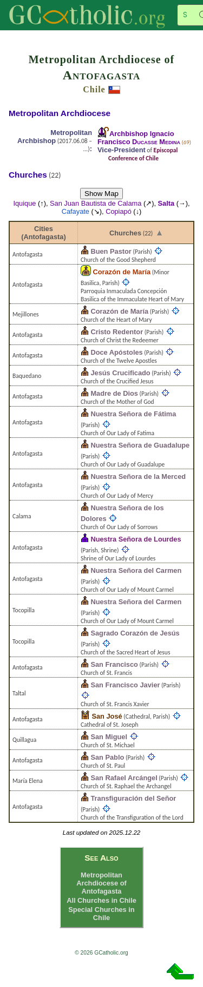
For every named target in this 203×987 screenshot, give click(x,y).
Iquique (24, 203)
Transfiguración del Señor (133, 798)
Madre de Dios (113, 393)
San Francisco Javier (125, 685)
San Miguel (108, 737)
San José (106, 716)
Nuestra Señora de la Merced (138, 476)
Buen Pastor (110, 251)
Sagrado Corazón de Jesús (134, 633)
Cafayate (75, 211)
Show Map (101, 194)
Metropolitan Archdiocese (59, 113)
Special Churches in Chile (101, 913)
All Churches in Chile (101, 900)
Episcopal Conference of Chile (143, 154)
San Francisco (113, 664)
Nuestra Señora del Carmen (135, 570)
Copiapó (119, 211)
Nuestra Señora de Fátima (133, 414)
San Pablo (107, 757)
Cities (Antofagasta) (43, 233)
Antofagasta (102, 75)
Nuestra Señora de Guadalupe (139, 445)
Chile (94, 89)
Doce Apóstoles (116, 352)
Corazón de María (121, 272)
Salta (166, 203)
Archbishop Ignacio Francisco (138, 138)
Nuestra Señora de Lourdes (135, 539)
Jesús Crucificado (120, 373)
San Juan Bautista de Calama (95, 203)
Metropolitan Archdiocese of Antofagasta (101, 883)
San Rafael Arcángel (123, 778)
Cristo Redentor (116, 332)
